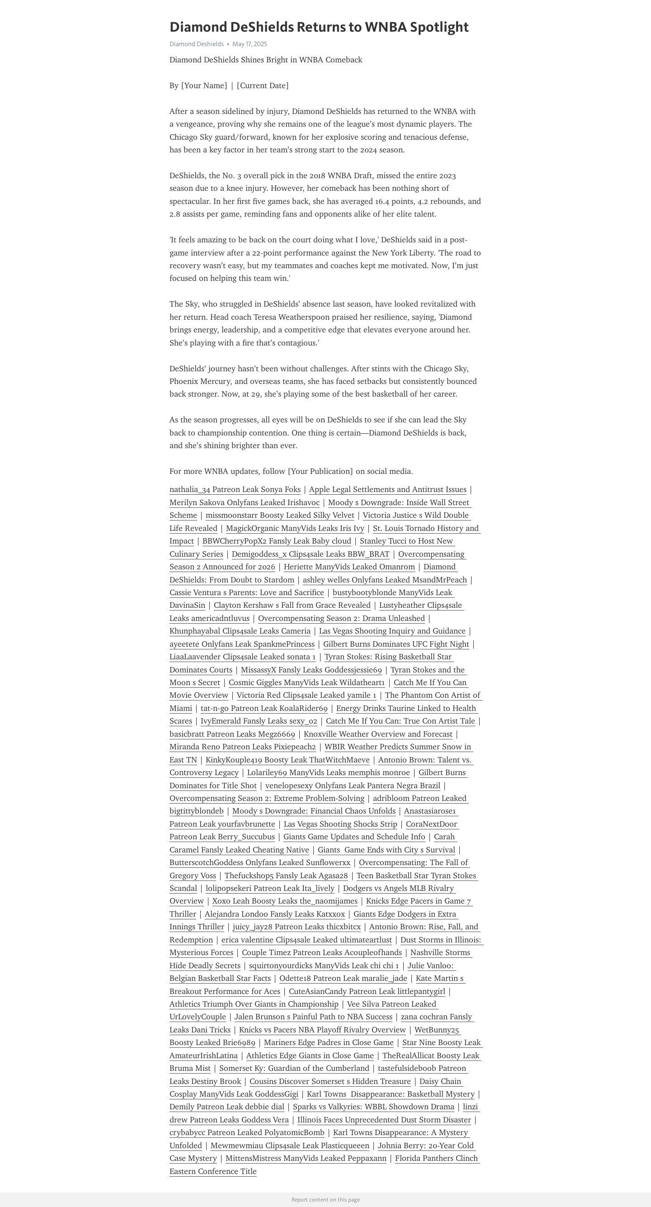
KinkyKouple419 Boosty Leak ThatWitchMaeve (288, 760)
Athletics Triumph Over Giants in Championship (254, 1004)
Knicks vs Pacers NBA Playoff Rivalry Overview (322, 1030)
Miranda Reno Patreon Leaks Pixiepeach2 (243, 747)
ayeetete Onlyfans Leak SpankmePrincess (242, 644)
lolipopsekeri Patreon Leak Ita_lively (270, 888)
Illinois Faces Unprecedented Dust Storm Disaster (384, 1120)
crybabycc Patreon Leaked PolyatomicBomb (247, 1132)
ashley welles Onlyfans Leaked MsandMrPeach (385, 580)
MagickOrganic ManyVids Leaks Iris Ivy (295, 528)
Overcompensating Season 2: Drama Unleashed (341, 618)
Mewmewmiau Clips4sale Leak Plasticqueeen (290, 1145)
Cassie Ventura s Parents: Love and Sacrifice (247, 592)
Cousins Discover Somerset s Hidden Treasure (330, 1081)
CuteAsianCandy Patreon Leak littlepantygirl (367, 991)
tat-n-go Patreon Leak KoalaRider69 (264, 708)
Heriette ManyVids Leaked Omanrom (349, 567)
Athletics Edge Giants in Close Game (310, 1055)
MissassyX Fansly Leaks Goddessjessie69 (311, 670)
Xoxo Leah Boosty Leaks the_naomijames (285, 901)
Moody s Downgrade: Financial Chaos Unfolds (314, 811)
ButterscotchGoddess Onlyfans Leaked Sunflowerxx (260, 862)
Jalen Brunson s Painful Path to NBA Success (313, 1017)
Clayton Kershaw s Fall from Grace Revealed (292, 605)
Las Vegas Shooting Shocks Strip (340, 824)
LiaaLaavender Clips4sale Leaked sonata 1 (243, 657)
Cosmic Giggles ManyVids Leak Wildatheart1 (307, 682)
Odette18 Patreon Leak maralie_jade (343, 978)
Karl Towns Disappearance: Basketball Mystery (391, 1094)
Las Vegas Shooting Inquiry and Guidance (392, 631)
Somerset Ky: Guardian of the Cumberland (294, 1068)
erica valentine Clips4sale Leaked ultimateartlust (307, 940)
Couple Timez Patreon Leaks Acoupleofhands (322, 952)
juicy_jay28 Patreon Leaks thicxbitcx (297, 927)
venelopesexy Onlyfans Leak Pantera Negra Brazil (352, 785)
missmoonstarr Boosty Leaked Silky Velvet (280, 515)
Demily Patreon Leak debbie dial (227, 1107)
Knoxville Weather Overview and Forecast (378, 734)
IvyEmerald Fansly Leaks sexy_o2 (259, 721)
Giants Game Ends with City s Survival (386, 850)
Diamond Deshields (197, 44)
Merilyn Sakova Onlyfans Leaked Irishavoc (245, 502)
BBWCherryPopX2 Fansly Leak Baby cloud (277, 541)
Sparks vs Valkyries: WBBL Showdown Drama (373, 1107)
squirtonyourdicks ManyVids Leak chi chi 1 (324, 965)
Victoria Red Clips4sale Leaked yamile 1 (307, 695)
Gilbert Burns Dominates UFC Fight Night (396, 644)
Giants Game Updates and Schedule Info (354, 837)
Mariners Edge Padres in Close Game (329, 1042)
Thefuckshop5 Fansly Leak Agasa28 (286, 875)
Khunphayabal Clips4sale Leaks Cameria (240, 631)
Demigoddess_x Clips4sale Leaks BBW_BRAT (311, 554)
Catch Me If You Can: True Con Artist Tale (400, 721)
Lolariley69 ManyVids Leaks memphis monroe (328, 772)
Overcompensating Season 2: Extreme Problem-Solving (267, 798)
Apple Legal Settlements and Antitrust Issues (388, 489)
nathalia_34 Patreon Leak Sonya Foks (235, 489)
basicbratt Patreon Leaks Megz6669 (232, 734)
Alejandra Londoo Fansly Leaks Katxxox (275, 914)
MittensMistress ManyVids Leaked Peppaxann (306, 1158)
